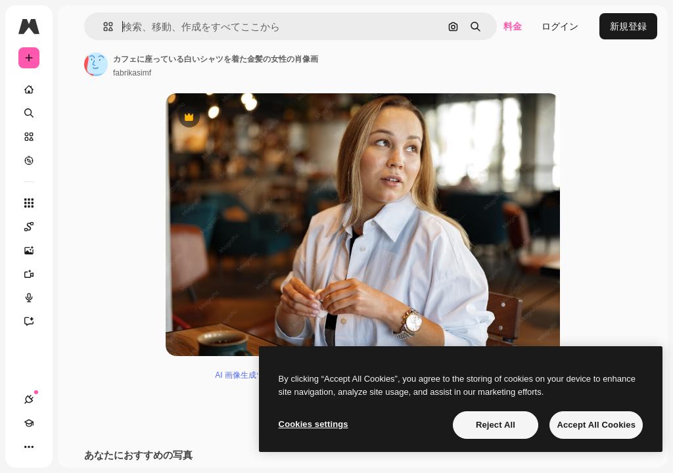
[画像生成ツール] (35, 250)
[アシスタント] (35, 321)
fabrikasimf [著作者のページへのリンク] (132, 73)
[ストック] (28, 136)
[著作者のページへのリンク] (96, 64)
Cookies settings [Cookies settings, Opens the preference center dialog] (313, 424)
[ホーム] (28, 89)
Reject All (495, 425)
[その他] (28, 446)
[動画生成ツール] (35, 273)
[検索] (28, 113)
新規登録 (628, 26)
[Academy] (28, 423)
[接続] (28, 399)
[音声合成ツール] (35, 297)
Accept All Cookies (596, 425)
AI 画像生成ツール (247, 375)
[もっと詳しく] (28, 160)
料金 (512, 26)
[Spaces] (35, 226)
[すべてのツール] (28, 203)
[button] (103, 27)
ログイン (560, 26)
